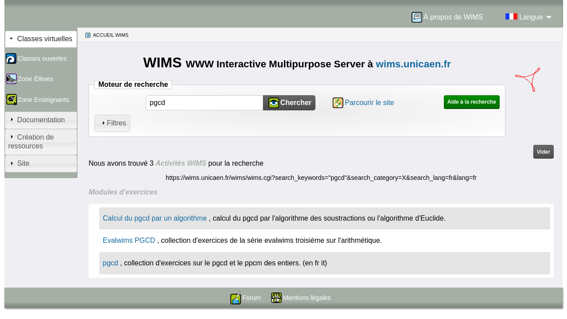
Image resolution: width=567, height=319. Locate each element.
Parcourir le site (369, 102)
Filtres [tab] (113, 123)
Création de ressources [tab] (31, 141)
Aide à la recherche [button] (471, 102)
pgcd (110, 263)
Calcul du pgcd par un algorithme (155, 218)
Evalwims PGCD (129, 240)
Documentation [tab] (36, 119)
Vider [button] (543, 152)
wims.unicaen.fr (413, 64)
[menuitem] (450, 17)
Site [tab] (18, 163)
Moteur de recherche (133, 84)
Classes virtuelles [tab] (40, 39)
